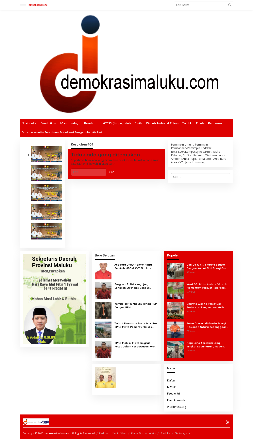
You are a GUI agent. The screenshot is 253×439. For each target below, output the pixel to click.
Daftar (171, 380)
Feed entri (173, 393)
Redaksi (165, 433)
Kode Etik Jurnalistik (143, 433)
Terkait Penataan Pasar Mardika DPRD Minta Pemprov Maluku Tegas (135, 325)
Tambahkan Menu (37, 5)
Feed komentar (177, 400)
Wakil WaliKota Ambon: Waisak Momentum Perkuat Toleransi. (207, 286)
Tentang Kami (183, 433)
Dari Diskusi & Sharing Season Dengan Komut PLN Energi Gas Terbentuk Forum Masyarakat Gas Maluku (207, 266)
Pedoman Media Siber (112, 433)
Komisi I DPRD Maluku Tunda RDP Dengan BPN (135, 305)
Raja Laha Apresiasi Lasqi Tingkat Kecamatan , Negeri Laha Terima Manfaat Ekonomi (207, 344)
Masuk (171, 387)
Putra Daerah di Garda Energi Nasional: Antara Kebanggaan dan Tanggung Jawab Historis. (207, 325)
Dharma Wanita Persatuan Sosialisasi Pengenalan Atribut (207, 305)
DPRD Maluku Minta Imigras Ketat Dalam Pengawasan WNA (134, 344)
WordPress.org (176, 407)
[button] (230, 5)
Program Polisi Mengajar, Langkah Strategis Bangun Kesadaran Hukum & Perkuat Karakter (133, 286)
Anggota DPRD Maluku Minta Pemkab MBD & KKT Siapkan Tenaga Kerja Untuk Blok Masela (135, 266)
